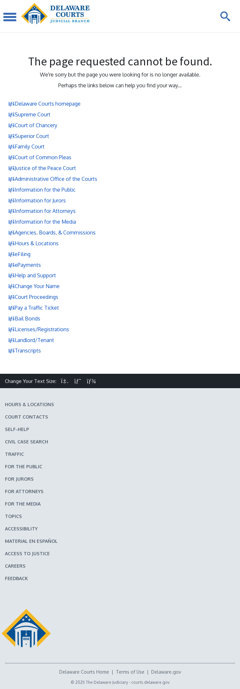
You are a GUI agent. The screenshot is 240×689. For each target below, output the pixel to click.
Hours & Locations (33, 243)
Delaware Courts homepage (44, 103)
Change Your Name (34, 286)
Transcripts (24, 350)
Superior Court (28, 136)
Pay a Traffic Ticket (33, 307)
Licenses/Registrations (38, 329)
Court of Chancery (32, 125)
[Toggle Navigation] (10, 16)
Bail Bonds (24, 318)
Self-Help (17, 429)
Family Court (26, 146)
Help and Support (32, 275)
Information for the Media (42, 221)
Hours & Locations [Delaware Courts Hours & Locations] (29, 404)
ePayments (24, 265)
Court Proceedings (33, 297)
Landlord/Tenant (31, 340)
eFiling (19, 254)
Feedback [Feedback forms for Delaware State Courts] (16, 578)
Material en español (31, 541)
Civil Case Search (26, 441)
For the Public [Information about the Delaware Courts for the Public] (23, 466)
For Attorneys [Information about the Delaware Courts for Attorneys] (24, 491)
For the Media (23, 504)
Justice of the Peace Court (42, 168)
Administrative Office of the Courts (52, 179)
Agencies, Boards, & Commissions (52, 232)
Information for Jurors (37, 200)
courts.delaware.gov (150, 682)
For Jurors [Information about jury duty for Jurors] (19, 479)
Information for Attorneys (42, 211)
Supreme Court (29, 114)
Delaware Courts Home (84, 672)
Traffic (14, 454)
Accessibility (21, 528)
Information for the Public (42, 189)
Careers (15, 566)
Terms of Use (130, 672)
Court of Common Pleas (39, 157)
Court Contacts (26, 417)
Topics (13, 516)
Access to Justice (27, 553)
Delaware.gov (166, 672)
